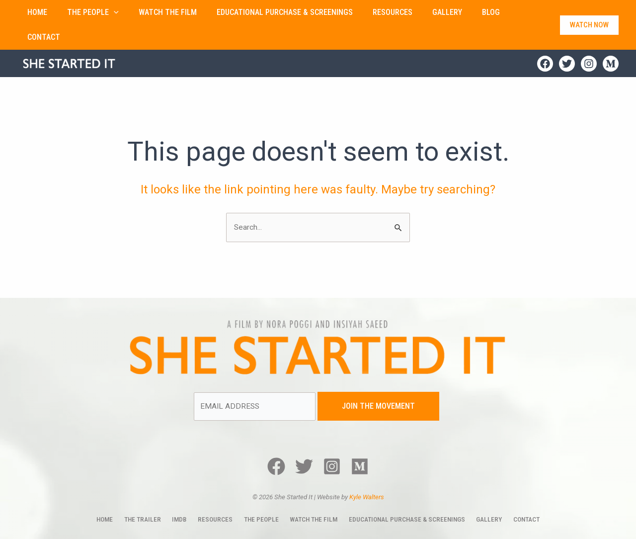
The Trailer (149, 495)
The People (258, 495)
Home (114, 495)
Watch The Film (308, 495)
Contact (517, 495)
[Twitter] (567, 39)
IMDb (183, 495)
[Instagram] (589, 39)
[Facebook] (545, 39)
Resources (215, 495)
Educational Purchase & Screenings (401, 495)
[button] (98, 12)
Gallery (482, 495)
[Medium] (611, 39)
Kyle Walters (366, 473)
